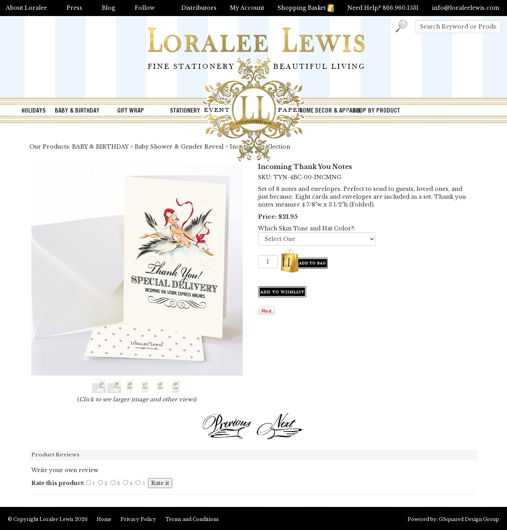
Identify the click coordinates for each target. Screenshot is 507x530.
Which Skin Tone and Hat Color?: (306, 228)
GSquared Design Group (469, 519)
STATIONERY (185, 110)
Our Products (49, 146)
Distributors (199, 7)
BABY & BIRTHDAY (77, 110)
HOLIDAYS (34, 110)
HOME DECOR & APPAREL (323, 110)
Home (104, 519)
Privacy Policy (138, 519)
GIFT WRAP (130, 110)
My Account (247, 7)
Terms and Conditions (192, 519)
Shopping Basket (306, 7)
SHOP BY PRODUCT (376, 110)
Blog (108, 7)
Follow (145, 7)
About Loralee (26, 7)
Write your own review (64, 470)
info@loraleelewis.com (465, 7)
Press (74, 7)
